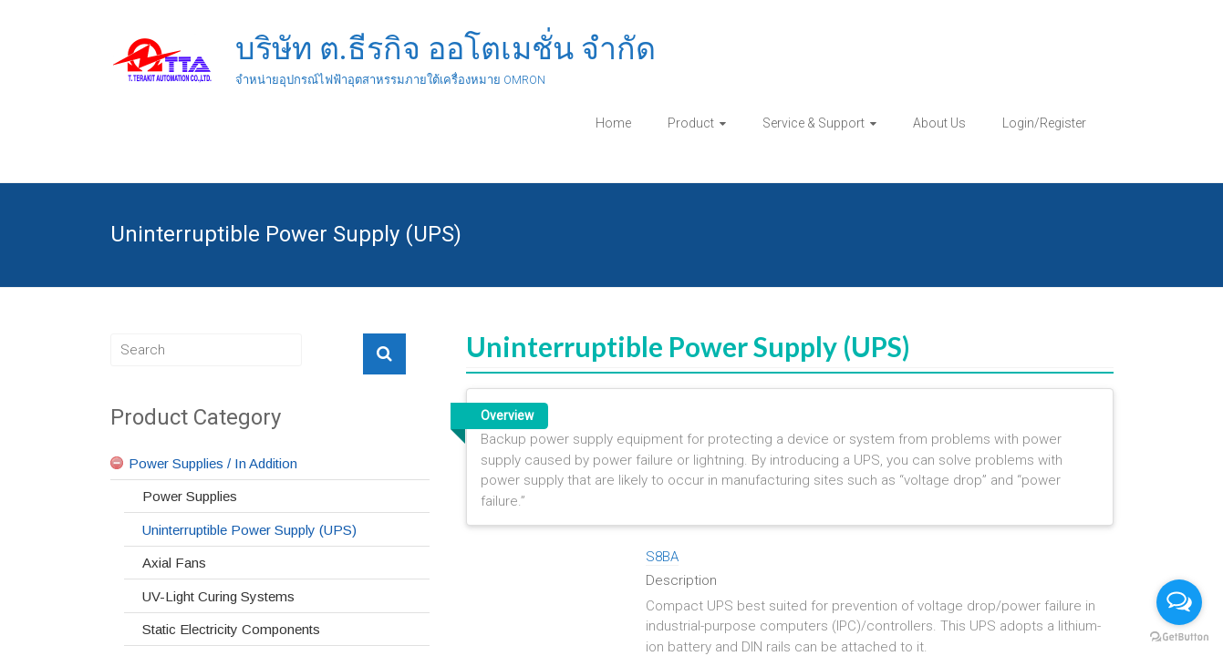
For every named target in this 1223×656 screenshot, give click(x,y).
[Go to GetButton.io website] (1179, 637)
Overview (507, 415)
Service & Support (813, 123)
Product (691, 123)
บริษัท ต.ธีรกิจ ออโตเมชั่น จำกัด (445, 48)
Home (613, 123)
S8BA (662, 556)
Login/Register (1044, 123)
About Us (939, 123)
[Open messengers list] (1179, 602)
